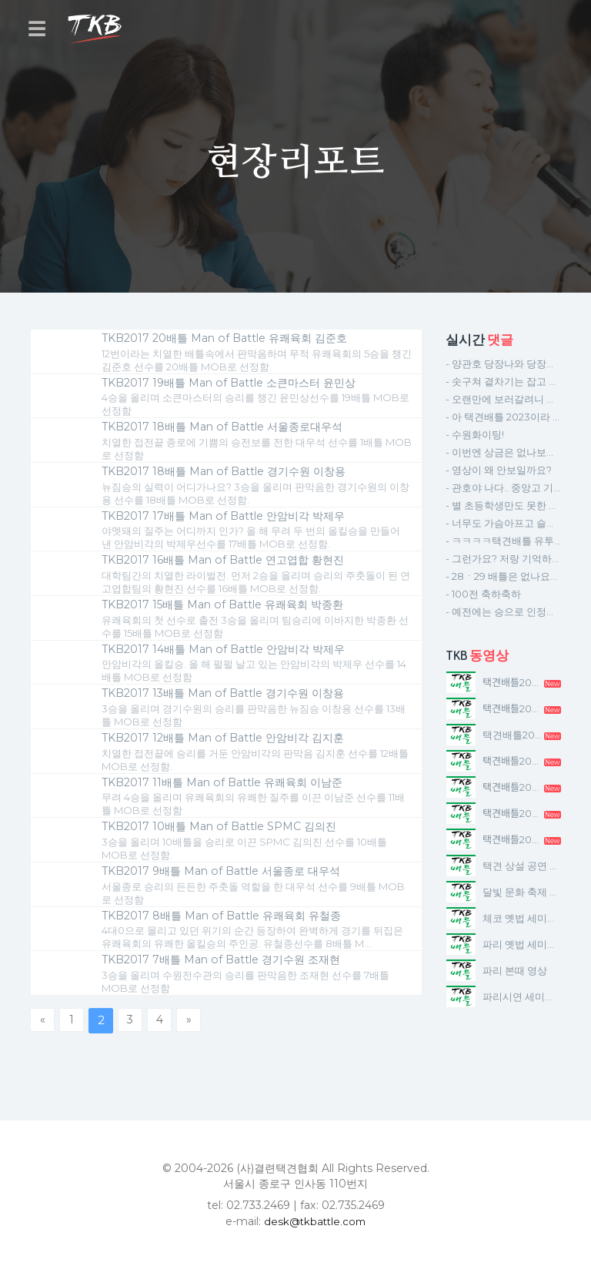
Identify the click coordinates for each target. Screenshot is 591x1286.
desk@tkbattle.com (315, 1238)
